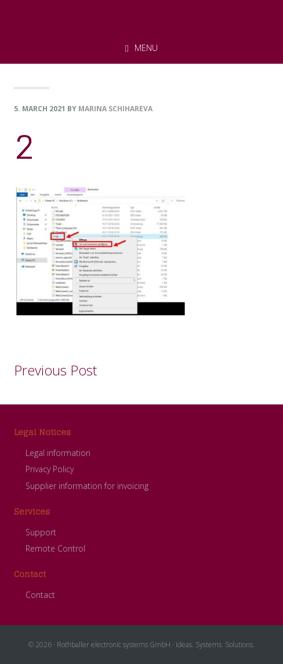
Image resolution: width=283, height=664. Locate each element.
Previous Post (55, 370)
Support (41, 532)
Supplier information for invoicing (87, 485)
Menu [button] (146, 47)
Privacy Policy (50, 469)
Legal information (58, 452)
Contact (40, 594)
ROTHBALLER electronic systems (141, 17)
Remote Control (55, 548)
